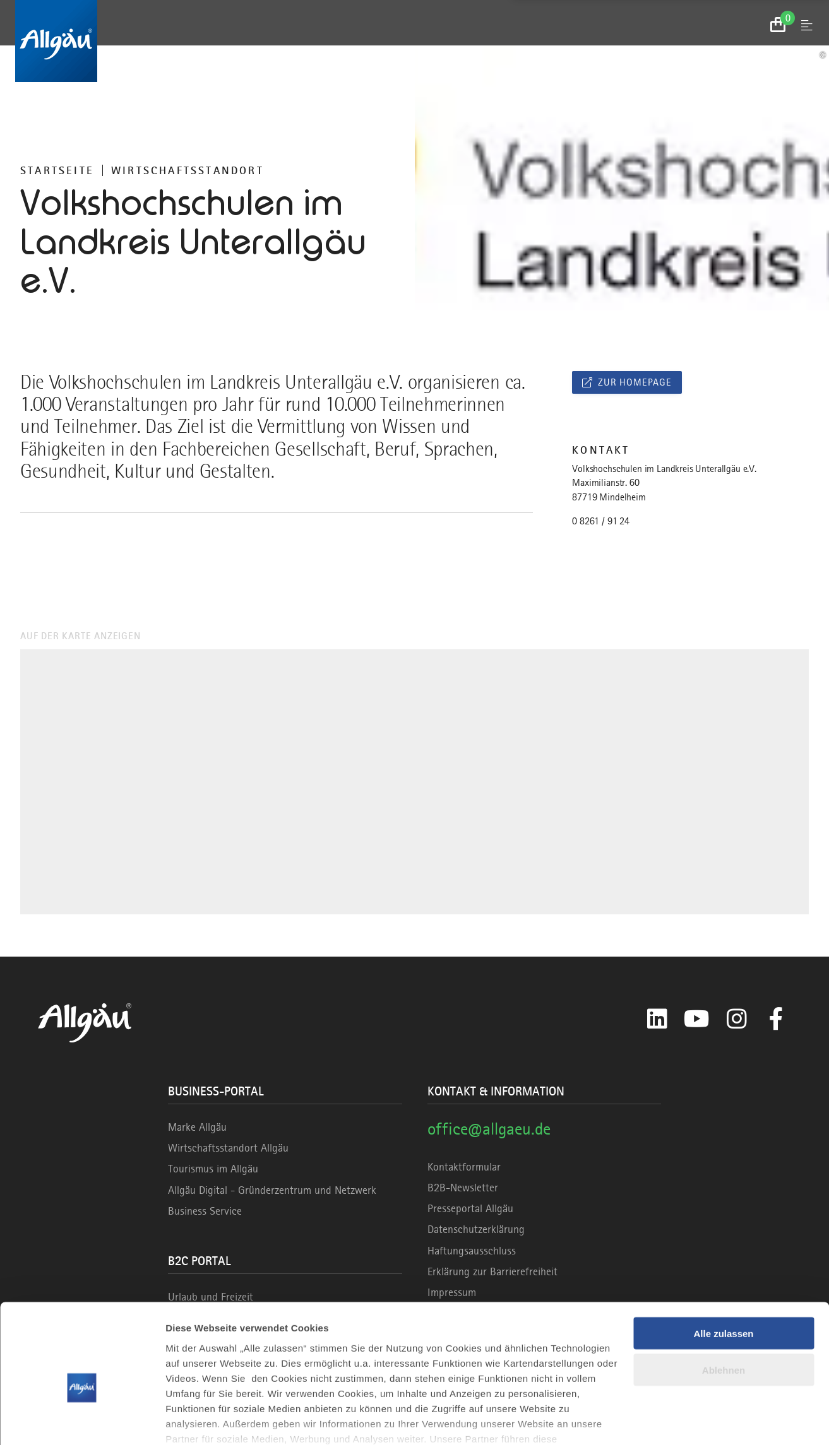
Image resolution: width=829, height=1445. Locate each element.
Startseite (57, 170)
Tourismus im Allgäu (213, 1168)
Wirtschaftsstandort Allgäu (228, 1147)
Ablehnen (723, 1303)
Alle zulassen (723, 1266)
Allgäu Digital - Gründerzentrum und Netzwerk (272, 1190)
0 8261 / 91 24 (600, 521)
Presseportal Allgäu (470, 1208)
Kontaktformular (464, 1166)
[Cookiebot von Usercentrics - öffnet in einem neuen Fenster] (82, 1420)
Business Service (205, 1211)
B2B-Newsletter (462, 1187)
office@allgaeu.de (489, 1128)
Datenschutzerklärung (476, 1229)
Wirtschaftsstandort (187, 170)
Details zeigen (197, 1420)
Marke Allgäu (197, 1127)
